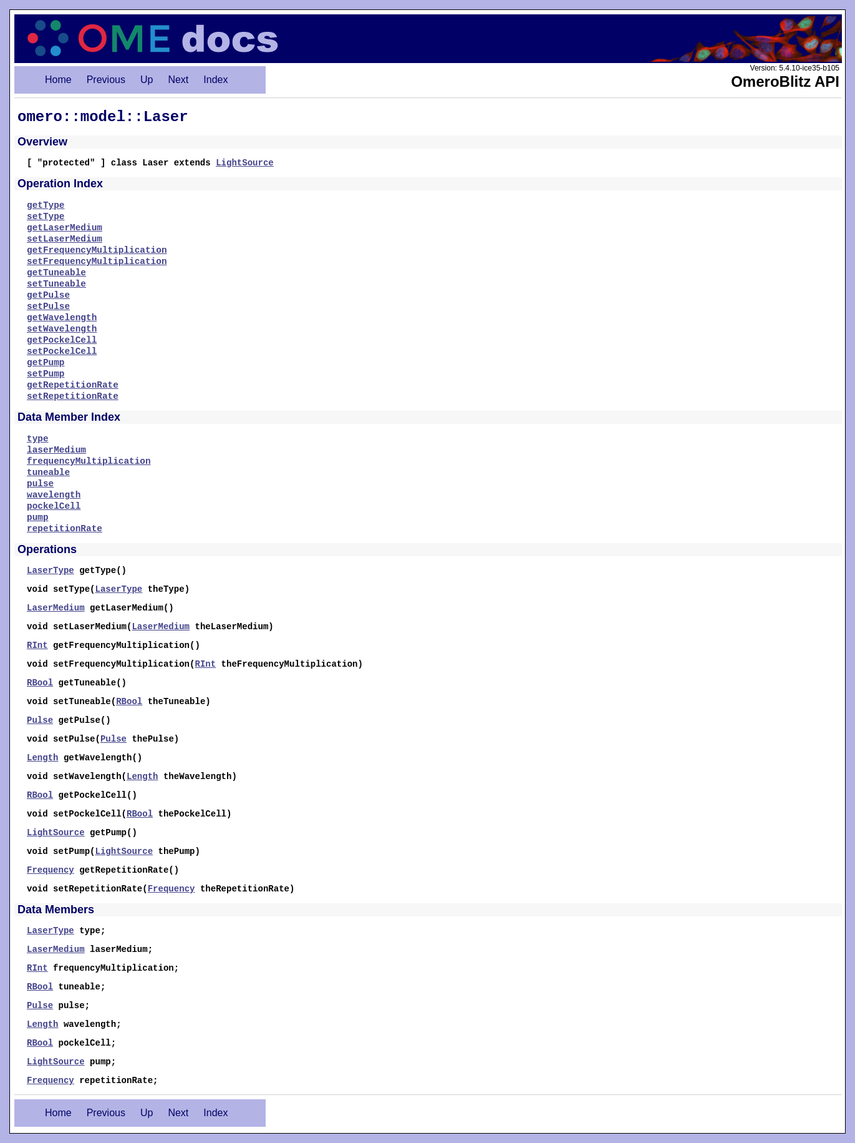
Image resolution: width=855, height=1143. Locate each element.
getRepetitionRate (72, 385)
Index (215, 79)
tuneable (48, 473)
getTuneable (56, 273)
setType (45, 217)
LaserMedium (56, 608)
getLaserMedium (64, 228)
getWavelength (62, 318)
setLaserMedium (64, 239)
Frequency (50, 870)
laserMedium (56, 450)
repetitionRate (64, 529)
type (38, 439)
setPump (45, 374)
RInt (37, 645)
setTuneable (56, 284)
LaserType (50, 571)
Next (178, 79)
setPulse (48, 307)
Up (146, 79)
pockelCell (53, 506)
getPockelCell (62, 340)
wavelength (53, 495)
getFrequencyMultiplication (97, 250)
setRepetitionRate (72, 396)
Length (43, 758)
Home (58, 79)
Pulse (40, 720)
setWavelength (62, 329)
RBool (40, 683)
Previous (106, 79)
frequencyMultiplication (89, 461)
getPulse (48, 295)
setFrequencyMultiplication (97, 262)
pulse (40, 484)
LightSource (245, 163)
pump (38, 517)
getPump (45, 363)
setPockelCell (62, 351)
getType (45, 205)
